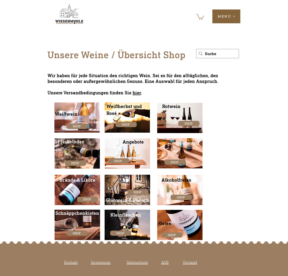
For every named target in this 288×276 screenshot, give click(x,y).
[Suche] (217, 53)
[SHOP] (77, 126)
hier (137, 93)
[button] (200, 16)
